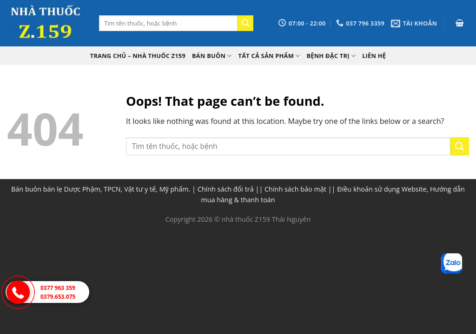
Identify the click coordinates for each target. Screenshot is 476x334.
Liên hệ (374, 55)
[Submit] (245, 23)
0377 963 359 (57, 288)
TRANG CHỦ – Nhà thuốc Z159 (137, 55)
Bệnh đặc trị (331, 55)
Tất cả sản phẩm (269, 55)
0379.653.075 (57, 297)
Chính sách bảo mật (295, 189)
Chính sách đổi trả (226, 189)
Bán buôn (212, 55)
